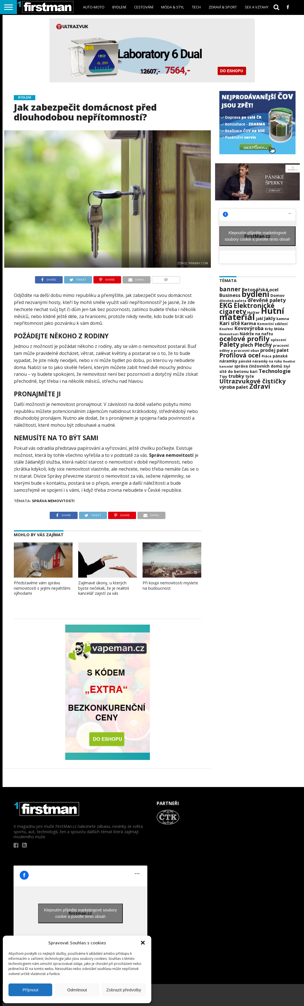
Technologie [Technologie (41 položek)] (275, 370)
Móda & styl (172, 7)
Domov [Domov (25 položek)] (277, 295)
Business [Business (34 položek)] (229, 295)
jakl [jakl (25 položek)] (259, 318)
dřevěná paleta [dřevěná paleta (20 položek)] (232, 301)
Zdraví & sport (223, 7)
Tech (196, 7)
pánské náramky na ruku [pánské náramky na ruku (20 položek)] (260, 361)
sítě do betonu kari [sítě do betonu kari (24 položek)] (238, 371)
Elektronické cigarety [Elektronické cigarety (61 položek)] (246, 308)
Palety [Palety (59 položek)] (229, 344)
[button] (143, 942)
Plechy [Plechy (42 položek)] (263, 344)
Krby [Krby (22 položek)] (269, 329)
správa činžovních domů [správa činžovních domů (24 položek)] (258, 366)
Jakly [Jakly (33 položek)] (269, 318)
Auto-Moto (93, 7)
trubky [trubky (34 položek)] (236, 376)
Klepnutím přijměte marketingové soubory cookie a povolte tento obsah (257, 236)
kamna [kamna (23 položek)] (282, 318)
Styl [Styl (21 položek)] (286, 366)
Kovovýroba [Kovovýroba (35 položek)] (249, 328)
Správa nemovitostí (171, 455)
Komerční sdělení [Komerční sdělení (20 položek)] (272, 324)
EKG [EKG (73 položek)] (226, 305)
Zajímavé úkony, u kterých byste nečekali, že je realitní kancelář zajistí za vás (103, 588)
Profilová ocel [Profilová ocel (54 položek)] (240, 355)
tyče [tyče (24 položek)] (249, 376)
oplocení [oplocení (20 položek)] (278, 340)
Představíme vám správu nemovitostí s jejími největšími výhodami (42, 588)
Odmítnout (77, 989)
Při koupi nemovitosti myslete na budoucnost (170, 585)
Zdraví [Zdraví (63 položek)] (259, 386)
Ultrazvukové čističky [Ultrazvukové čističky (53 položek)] (252, 381)
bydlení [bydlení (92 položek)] (255, 294)
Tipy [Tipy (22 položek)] (223, 376)
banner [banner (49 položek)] (230, 289)
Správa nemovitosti (53, 501)
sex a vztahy (256, 7)
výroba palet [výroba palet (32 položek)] (233, 387)
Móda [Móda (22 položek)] (279, 329)
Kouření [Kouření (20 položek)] (226, 329)
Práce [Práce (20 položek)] (267, 356)
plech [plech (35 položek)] (246, 345)
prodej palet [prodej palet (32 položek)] (274, 350)
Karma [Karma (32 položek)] (248, 323)
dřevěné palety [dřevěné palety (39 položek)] (267, 300)
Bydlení (119, 7)
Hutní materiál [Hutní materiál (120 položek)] (251, 314)
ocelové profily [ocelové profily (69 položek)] (244, 338)
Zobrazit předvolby (123, 989)
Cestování (143, 7)
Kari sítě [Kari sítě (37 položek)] (229, 323)
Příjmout (30, 989)
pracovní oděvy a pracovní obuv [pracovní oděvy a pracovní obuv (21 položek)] (254, 348)
